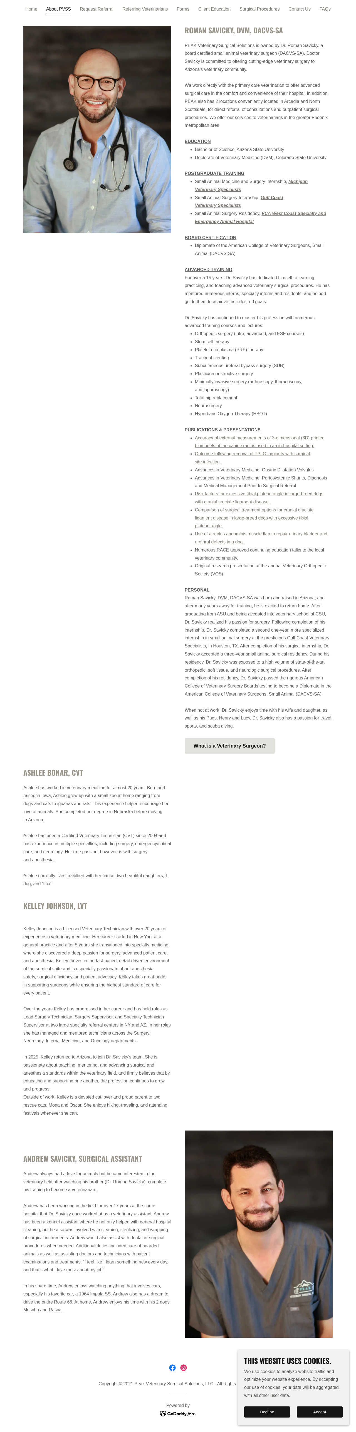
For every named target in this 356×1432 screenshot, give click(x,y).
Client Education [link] (214, 9)
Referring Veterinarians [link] (145, 9)
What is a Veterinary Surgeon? (230, 746)
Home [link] (31, 9)
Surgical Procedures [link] (259, 9)
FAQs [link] (325, 9)
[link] (172, 1367)
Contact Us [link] (300, 9)
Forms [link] (183, 9)
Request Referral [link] (96, 9)
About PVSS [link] (58, 9)
